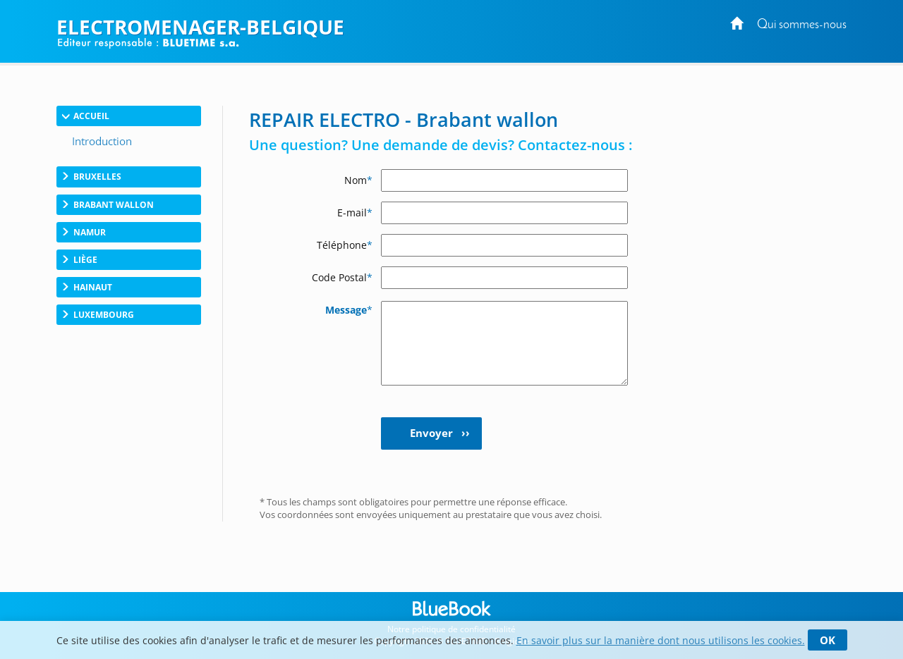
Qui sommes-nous (802, 25)
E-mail (354, 212)
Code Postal (342, 277)
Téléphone (344, 245)
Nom (358, 180)
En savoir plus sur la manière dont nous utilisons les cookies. (660, 640)
